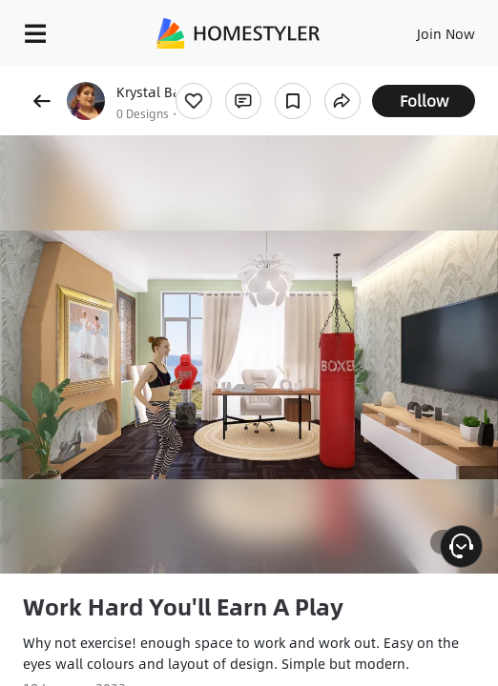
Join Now (446, 33)
